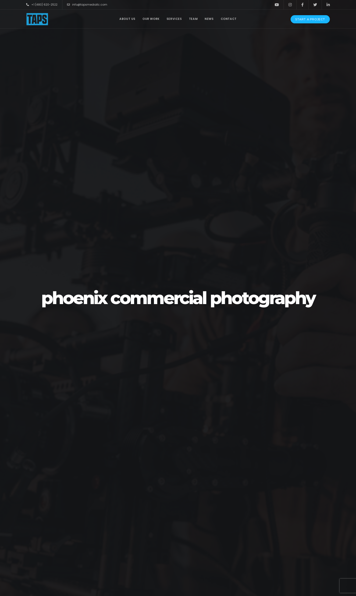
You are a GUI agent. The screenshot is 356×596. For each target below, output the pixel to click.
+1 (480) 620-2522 (41, 4)
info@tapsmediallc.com (87, 4)
